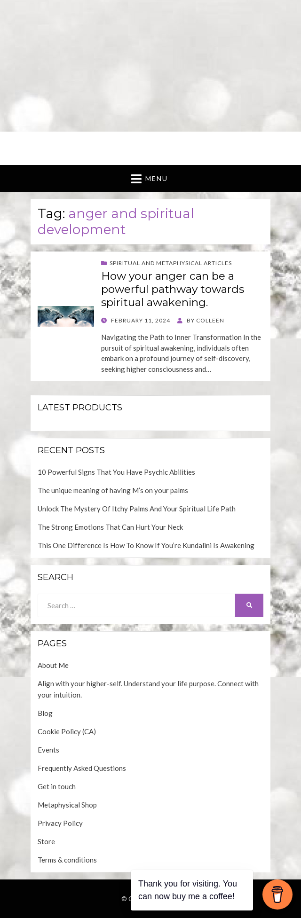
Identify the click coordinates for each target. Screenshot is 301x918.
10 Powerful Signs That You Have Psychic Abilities (116, 472)
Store (46, 841)
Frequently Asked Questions (82, 768)
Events (48, 749)
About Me (53, 665)
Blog (45, 713)
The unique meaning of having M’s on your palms (113, 490)
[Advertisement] (150, 66)
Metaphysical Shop (67, 804)
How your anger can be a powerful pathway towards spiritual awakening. (172, 288)
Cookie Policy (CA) (67, 731)
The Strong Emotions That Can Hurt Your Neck (110, 527)
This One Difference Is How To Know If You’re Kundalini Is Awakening (146, 545)
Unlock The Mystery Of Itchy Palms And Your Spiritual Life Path (137, 508)
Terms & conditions (67, 859)
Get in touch (57, 786)
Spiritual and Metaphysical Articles (171, 263)
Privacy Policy (60, 823)
